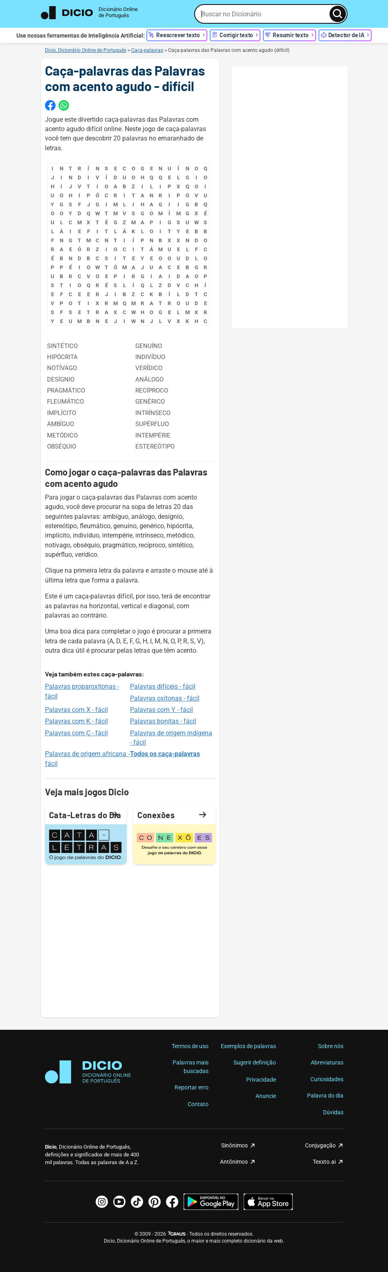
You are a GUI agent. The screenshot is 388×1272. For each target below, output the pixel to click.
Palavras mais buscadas (191, 1066)
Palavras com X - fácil (76, 710)
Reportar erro (192, 1087)
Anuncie (266, 1096)
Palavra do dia (325, 1095)
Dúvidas (333, 1112)
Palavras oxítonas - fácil (165, 698)
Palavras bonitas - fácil (163, 721)
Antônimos (234, 1161)
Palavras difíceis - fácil (162, 686)
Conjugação (320, 1145)
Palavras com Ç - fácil (76, 733)
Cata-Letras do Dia (85, 814)
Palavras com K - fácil (76, 721)
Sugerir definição (254, 1062)
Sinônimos (234, 1145)
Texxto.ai (324, 1161)
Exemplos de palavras (248, 1046)
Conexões (172, 814)
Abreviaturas (327, 1062)
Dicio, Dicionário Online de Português (85, 50)
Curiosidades (326, 1079)
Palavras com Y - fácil (161, 710)
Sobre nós (330, 1046)
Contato (198, 1104)
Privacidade (261, 1079)
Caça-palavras (147, 50)
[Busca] (338, 14)
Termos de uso (190, 1046)
